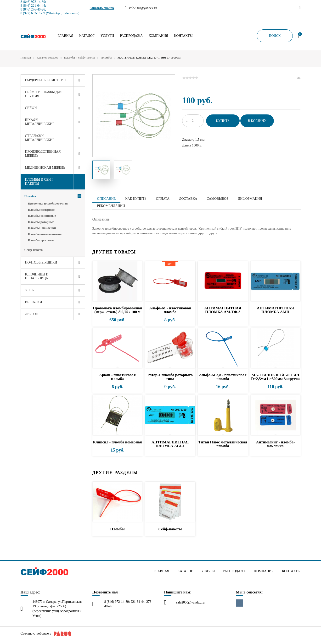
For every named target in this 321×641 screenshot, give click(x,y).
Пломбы (106, 57)
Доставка (188, 198)
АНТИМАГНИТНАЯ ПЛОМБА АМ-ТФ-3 (222, 310)
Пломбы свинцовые (42, 215)
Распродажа (131, 36)
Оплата (162, 198)
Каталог (87, 36)
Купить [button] (223, 121)
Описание (106, 198)
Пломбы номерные (41, 209)
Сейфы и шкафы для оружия (43, 94)
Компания (158, 36)
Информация (250, 198)
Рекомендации (111, 206)
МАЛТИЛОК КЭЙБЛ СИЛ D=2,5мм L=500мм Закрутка (275, 377)
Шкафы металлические (40, 122)
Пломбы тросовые (41, 240)
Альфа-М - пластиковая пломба (170, 310)
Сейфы (31, 108)
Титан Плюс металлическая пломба (222, 444)
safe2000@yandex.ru (190, 602)
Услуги (107, 36)
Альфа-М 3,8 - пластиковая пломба (222, 377)
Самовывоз (217, 198)
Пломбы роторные (41, 222)
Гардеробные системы (46, 80)
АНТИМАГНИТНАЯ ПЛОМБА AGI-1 (170, 444)
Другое (31, 314)
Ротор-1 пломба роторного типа (170, 377)
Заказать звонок (102, 8)
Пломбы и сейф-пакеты (79, 57)
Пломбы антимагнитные (45, 234)
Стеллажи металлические (40, 138)
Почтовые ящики (41, 262)
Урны (30, 290)
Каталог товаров (47, 57)
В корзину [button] (257, 121)
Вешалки (33, 302)
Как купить (135, 198)
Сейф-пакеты (34, 250)
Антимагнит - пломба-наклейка (275, 444)
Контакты (183, 36)
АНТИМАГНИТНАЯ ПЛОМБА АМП (275, 310)
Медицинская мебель (45, 167)
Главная (65, 36)
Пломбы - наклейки (42, 228)
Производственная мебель (43, 153)
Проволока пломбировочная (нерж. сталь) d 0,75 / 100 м (117, 310)
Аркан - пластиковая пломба (117, 377)
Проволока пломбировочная (48, 203)
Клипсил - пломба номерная (117, 442)
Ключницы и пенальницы (37, 276)
